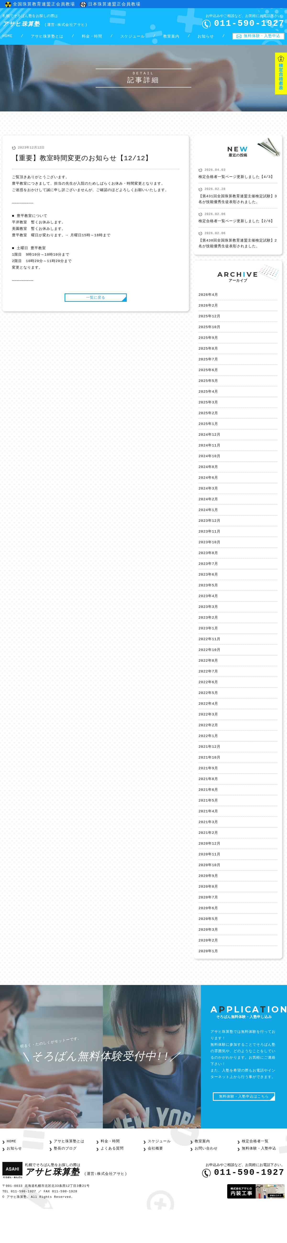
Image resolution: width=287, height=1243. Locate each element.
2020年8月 (208, 917)
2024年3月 (208, 501)
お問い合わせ (205, 1182)
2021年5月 (208, 827)
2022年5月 (208, 715)
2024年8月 (208, 479)
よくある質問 (111, 1182)
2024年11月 (210, 456)
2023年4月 (208, 614)
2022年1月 (208, 760)
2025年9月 (208, 344)
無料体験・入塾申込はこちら (246, 1131)
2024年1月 (208, 524)
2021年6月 (208, 816)
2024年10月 (210, 468)
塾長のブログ (64, 1182)
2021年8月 (208, 805)
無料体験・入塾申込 (262, 38)
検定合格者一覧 (254, 1175)
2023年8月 (208, 569)
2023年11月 (210, 546)
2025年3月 (208, 411)
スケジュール (132, 38)
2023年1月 (208, 647)
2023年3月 (208, 625)
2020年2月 (208, 973)
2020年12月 (210, 872)
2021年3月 (208, 850)
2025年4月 (208, 400)
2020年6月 (208, 940)
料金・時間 (92, 38)
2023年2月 (208, 636)
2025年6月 (208, 378)
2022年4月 (208, 726)
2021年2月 (208, 861)
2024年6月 (208, 490)
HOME (7, 38)
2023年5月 (208, 602)
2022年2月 (208, 749)
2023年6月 (208, 591)
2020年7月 (208, 928)
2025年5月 (208, 389)
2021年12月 (210, 771)
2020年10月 (210, 895)
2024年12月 (210, 445)
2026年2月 (208, 310)
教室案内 (171, 38)
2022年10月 (210, 670)
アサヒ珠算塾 (53, 21)
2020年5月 (208, 951)
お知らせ (206, 38)
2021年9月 (208, 794)
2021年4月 (208, 838)
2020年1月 (208, 985)
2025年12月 (210, 321)
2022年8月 (208, 681)
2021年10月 (210, 782)
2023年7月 (208, 580)
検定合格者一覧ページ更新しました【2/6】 (237, 225)
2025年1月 (208, 434)
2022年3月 (208, 737)
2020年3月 (208, 962)
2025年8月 (208, 355)
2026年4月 (208, 299)
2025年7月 (208, 366)
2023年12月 (210, 535)
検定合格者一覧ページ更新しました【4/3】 (237, 181)
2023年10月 (210, 558)
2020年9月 (208, 906)
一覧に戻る (95, 301)
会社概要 (155, 1182)
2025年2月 (208, 423)
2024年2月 (208, 513)
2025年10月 (210, 333)
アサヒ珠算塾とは (47, 38)
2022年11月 (210, 659)
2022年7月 (208, 692)
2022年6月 (208, 704)
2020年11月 (210, 883)
